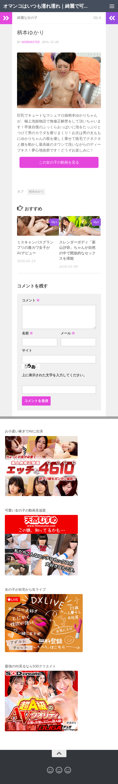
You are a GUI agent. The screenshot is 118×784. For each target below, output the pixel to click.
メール (68, 333)
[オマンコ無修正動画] (50, 770)
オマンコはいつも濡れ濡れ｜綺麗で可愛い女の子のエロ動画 (45, 6)
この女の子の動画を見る (59, 162)
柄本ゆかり (36, 191)
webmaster (30, 42)
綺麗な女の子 (27, 18)
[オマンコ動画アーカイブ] (67, 770)
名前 (27, 333)
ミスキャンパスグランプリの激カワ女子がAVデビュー (35, 247)
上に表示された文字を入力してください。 (54, 375)
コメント (31, 300)
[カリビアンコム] (59, 770)
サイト (27, 350)
